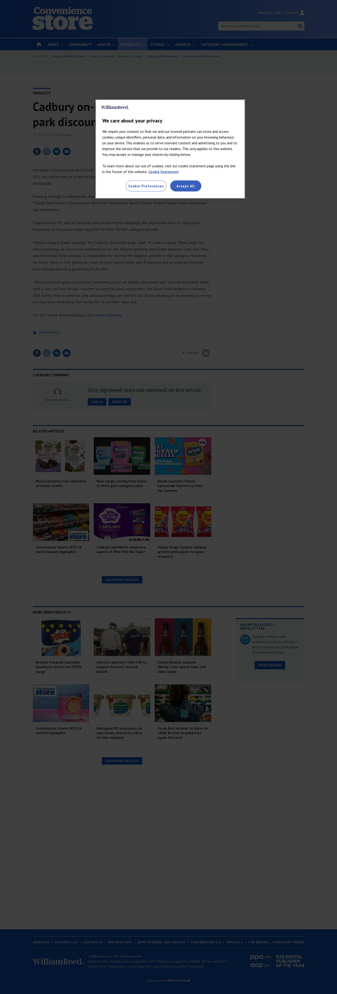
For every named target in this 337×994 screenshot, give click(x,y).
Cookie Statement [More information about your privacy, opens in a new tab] (164, 171)
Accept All (185, 186)
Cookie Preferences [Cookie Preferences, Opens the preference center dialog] (146, 186)
